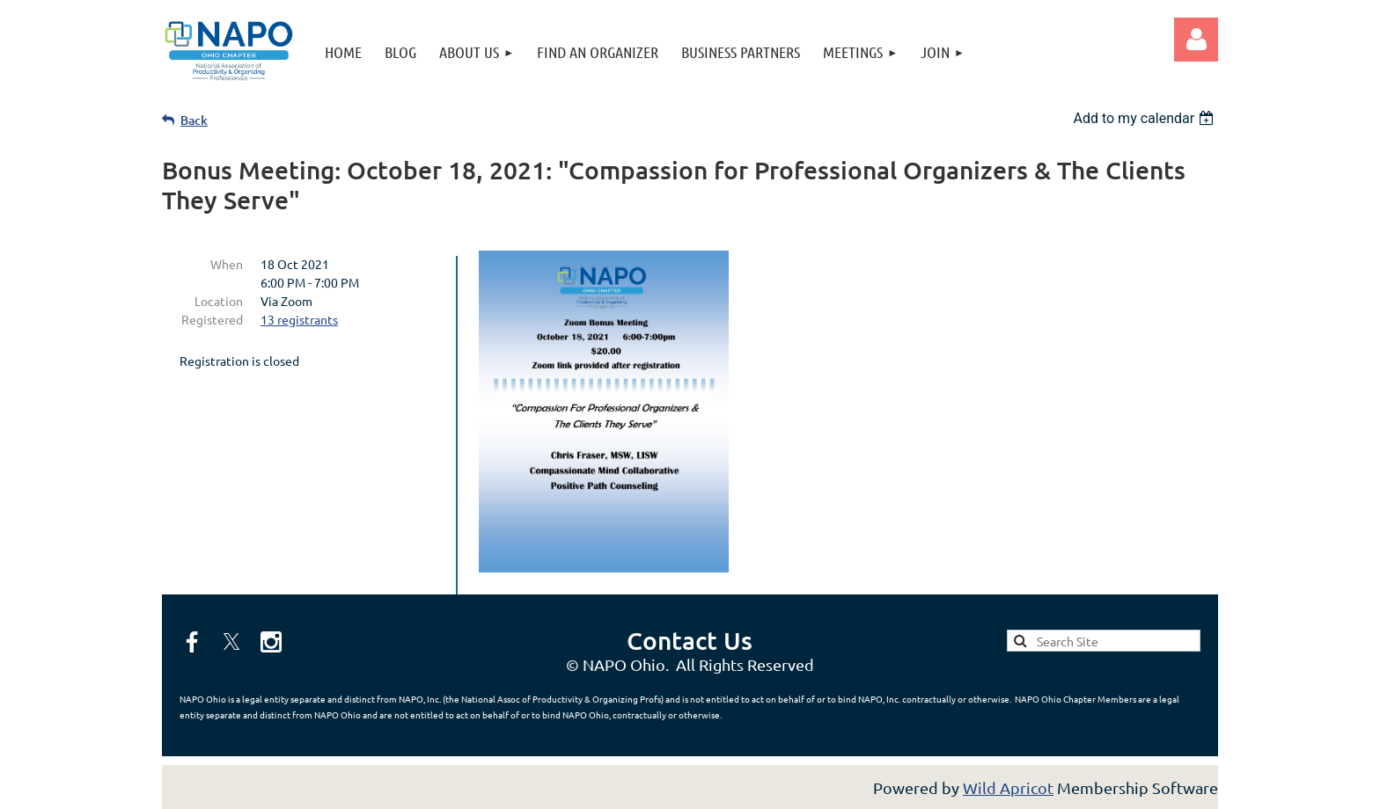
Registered (212, 319)
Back (194, 120)
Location (219, 301)
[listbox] (1145, 118)
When (226, 264)
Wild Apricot (1008, 787)
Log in (1196, 40)
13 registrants (299, 319)
